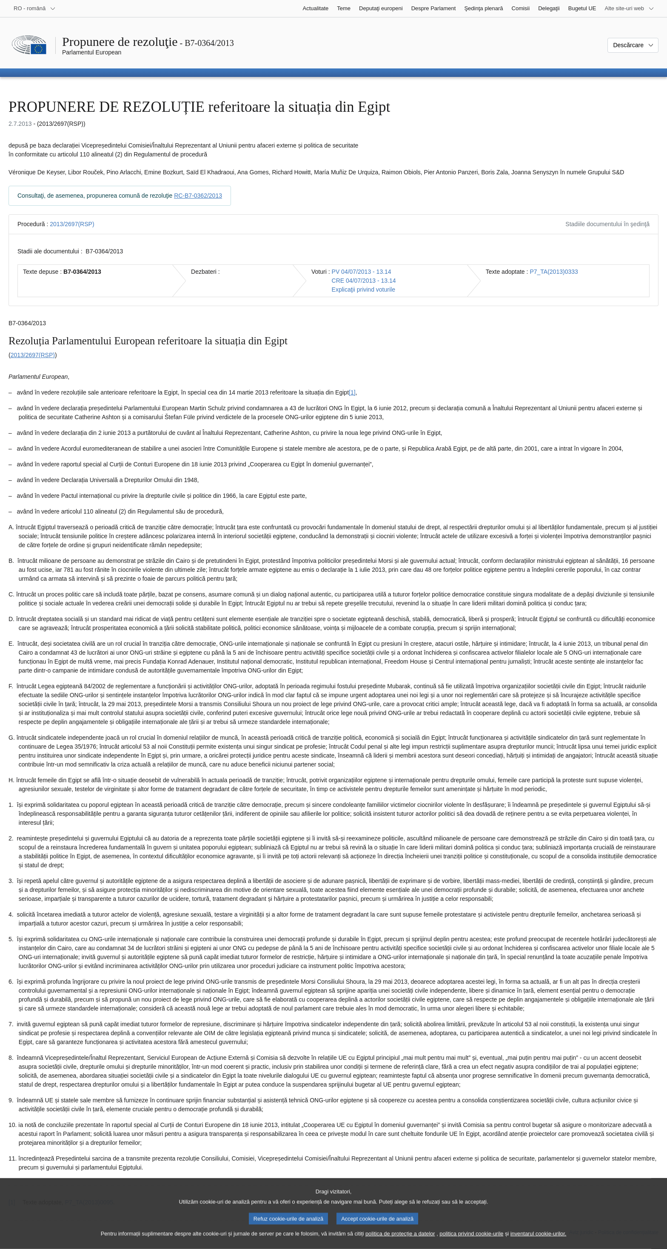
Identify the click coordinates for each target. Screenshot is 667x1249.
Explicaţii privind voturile (363, 289)
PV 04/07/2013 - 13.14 (361, 271)
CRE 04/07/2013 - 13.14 (364, 280)
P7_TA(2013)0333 (554, 271)
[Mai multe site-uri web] (629, 8)
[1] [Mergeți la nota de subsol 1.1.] (352, 392)
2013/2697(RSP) (72, 224)
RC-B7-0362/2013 (198, 195)
